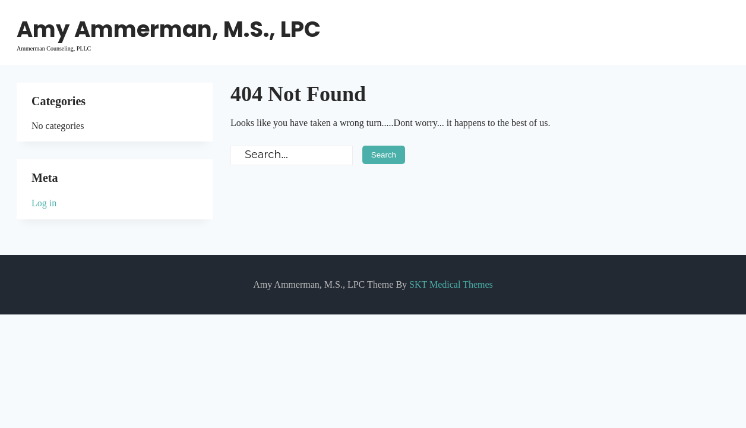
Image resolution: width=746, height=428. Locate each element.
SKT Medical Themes (451, 284)
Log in (43, 203)
